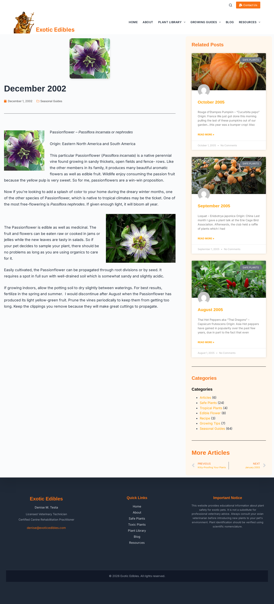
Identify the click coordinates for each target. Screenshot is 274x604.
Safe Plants (208, 403)
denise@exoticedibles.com (46, 528)
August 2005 (210, 309)
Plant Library (172, 22)
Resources (249, 22)
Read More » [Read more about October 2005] (206, 134)
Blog (230, 22)
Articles (205, 397)
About (148, 22)
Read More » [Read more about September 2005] (206, 238)
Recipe (205, 418)
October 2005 (211, 102)
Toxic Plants (137, 524)
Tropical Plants (211, 408)
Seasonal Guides (51, 101)
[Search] (230, 5)
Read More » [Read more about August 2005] (206, 342)
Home (133, 22)
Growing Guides (206, 22)
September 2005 (214, 205)
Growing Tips (210, 423)
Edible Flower (210, 413)
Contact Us (248, 5)
